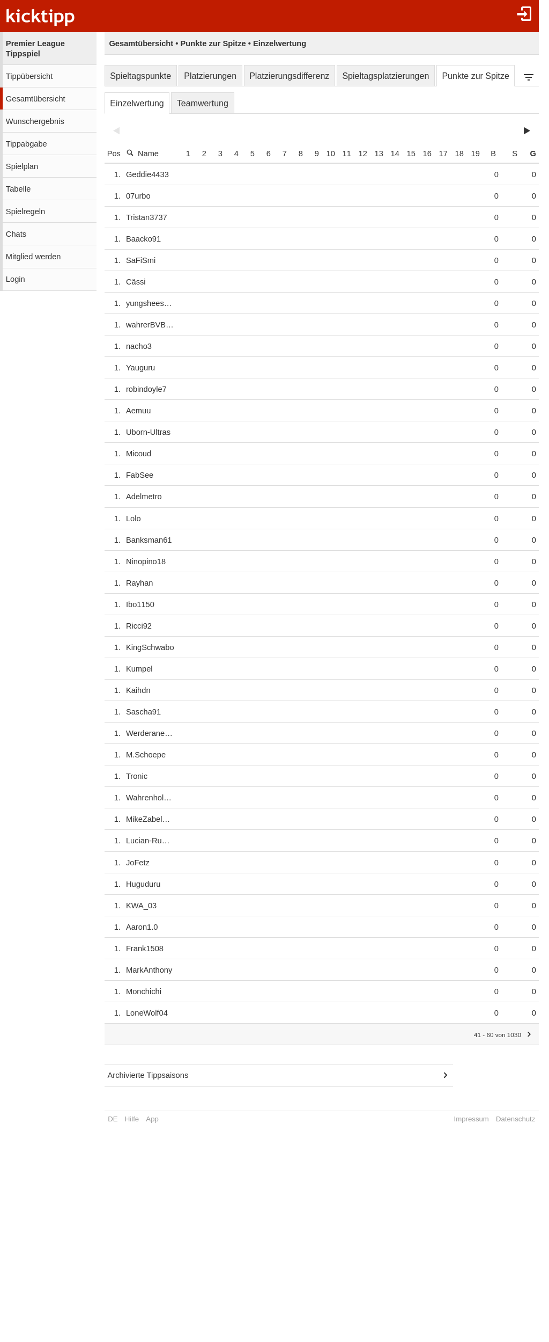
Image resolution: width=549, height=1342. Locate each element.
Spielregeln (25, 211)
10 (346, 153)
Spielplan (22, 166)
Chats (16, 234)
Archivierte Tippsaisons (148, 1075)
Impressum (471, 1119)
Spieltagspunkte (140, 76)
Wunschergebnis (35, 121)
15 (426, 153)
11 (362, 153)
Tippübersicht (29, 76)
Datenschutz (515, 1119)
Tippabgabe (26, 144)
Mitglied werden (33, 256)
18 (475, 153)
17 (459, 153)
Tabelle (18, 189)
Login (15, 279)
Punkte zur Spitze (475, 76)
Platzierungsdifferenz (289, 76)
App (152, 1119)
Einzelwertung (137, 103)
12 (378, 153)
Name (142, 153)
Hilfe (132, 1119)
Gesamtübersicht (35, 98)
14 (410, 153)
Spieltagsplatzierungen (385, 76)
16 (443, 153)
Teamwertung (202, 103)
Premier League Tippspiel (35, 48)
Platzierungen (210, 76)
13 (394, 153)
